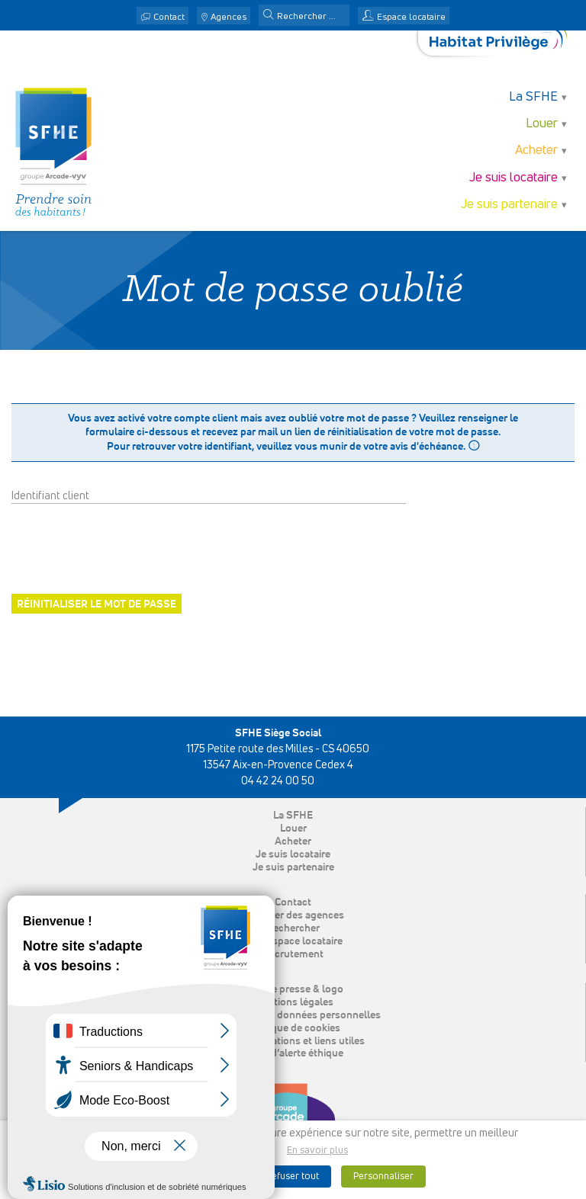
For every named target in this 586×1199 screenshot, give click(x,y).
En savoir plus (317, 1151)
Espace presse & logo (293, 989)
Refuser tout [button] (292, 1176)
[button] (268, 16)
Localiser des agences (293, 915)
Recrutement (293, 954)
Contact (169, 17)
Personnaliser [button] (383, 1176)
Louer (542, 123)
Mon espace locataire (293, 941)
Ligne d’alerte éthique (293, 1053)
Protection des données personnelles (293, 1015)
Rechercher (293, 928)
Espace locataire (411, 17)
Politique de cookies (293, 1028)
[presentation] (127, 549)
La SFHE (533, 97)
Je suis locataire (513, 178)
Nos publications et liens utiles (293, 1041)
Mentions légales (293, 1002)
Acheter (536, 150)
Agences (228, 17)
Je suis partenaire (509, 204)
